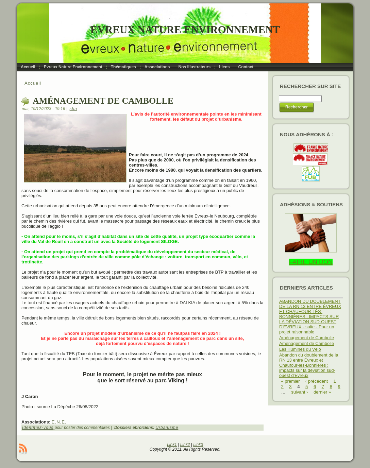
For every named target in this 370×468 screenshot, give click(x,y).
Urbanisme (166, 427)
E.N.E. (59, 421)
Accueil (32, 83)
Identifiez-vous (37, 427)
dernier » (322, 392)
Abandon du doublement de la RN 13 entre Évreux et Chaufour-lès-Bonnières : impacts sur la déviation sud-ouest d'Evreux (308, 365)
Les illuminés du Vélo (300, 349)
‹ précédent (316, 380)
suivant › (299, 392)
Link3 (198, 444)
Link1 (172, 444)
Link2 (185, 444)
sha (73, 108)
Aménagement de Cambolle (306, 337)
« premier (290, 380)
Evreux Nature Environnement (185, 30)
